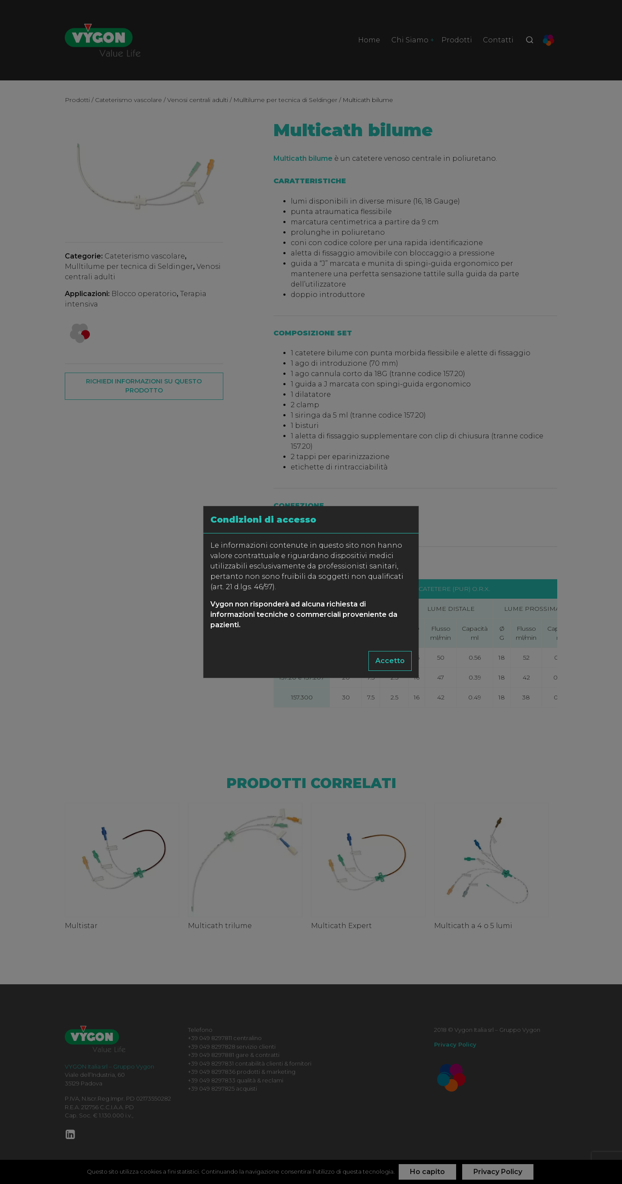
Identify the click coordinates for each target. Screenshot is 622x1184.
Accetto (390, 661)
